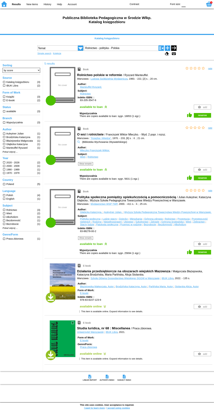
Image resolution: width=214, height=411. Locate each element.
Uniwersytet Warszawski (90, 332)
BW (150, 3)
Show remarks (85, 164)
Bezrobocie (150, 224)
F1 (189, 3)
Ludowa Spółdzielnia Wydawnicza (109, 78)
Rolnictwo (85, 93)
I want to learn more (94, 408)
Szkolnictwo (141, 221)
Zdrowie (154, 221)
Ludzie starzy (109, 218)
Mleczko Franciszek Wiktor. (95, 150)
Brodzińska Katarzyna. (132, 286)
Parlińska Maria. (161, 286)
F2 (197, 3)
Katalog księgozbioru (107, 38)
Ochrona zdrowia (153, 218)
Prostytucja (184, 218)
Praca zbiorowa (88, 347)
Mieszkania (136, 218)
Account (72, 4)
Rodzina (97, 221)
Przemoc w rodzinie (131, 224)
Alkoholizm (180, 224)
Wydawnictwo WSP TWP (104, 204)
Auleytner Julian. (113, 212)
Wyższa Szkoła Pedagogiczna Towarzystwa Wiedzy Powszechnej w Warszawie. (168, 212)
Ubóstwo (128, 221)
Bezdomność (165, 224)
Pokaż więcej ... (10, 152)
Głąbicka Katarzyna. (91, 212)
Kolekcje (57, 53)
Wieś (82, 156)
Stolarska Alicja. (187, 286)
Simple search (44, 53)
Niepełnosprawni (113, 221)
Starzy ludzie (87, 224)
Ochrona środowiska (172, 221)
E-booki (84, 293)
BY (164, 3)
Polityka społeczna (90, 218)
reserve (202, 115)
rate (210, 68)
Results (16, 4)
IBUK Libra (168, 278)
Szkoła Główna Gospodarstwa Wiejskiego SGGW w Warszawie (125, 278)
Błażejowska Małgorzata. (97, 286)
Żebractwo (199, 221)
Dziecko (123, 218)
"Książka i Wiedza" (101, 138)
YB (157, 3)
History (47, 4)
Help (59, 4)
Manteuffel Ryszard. (91, 87)
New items (32, 4)
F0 (183, 3)
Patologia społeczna (107, 224)
